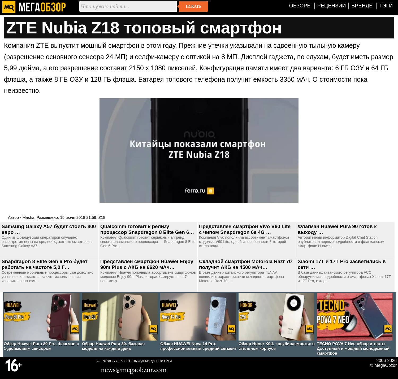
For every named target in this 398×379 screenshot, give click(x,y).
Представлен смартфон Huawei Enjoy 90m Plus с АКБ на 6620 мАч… (146, 264)
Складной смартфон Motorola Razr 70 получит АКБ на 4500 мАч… (245, 264)
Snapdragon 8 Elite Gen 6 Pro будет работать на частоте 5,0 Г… (45, 264)
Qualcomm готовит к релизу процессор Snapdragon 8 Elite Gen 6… (147, 229)
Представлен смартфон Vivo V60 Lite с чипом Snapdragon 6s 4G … (245, 229)
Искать (193, 6)
